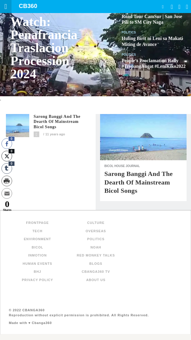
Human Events (37, 263)
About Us (95, 280)
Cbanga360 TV (96, 271)
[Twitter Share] (6, 156)
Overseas (96, 231)
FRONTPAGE (37, 222)
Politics (129, 32)
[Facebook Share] (6, 143)
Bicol (37, 247)
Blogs (95, 263)
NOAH (95, 247)
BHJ (37, 271)
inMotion (37, 255)
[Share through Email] (6, 193)
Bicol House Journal (122, 166)
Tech (37, 231)
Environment (37, 239)
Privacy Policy (37, 280)
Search (163, 6)
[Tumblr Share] (6, 168)
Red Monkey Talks (96, 255)
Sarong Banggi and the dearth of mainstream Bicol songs (57, 121)
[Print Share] (6, 181)
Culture (96, 222)
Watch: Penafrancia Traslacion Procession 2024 (43, 48)
